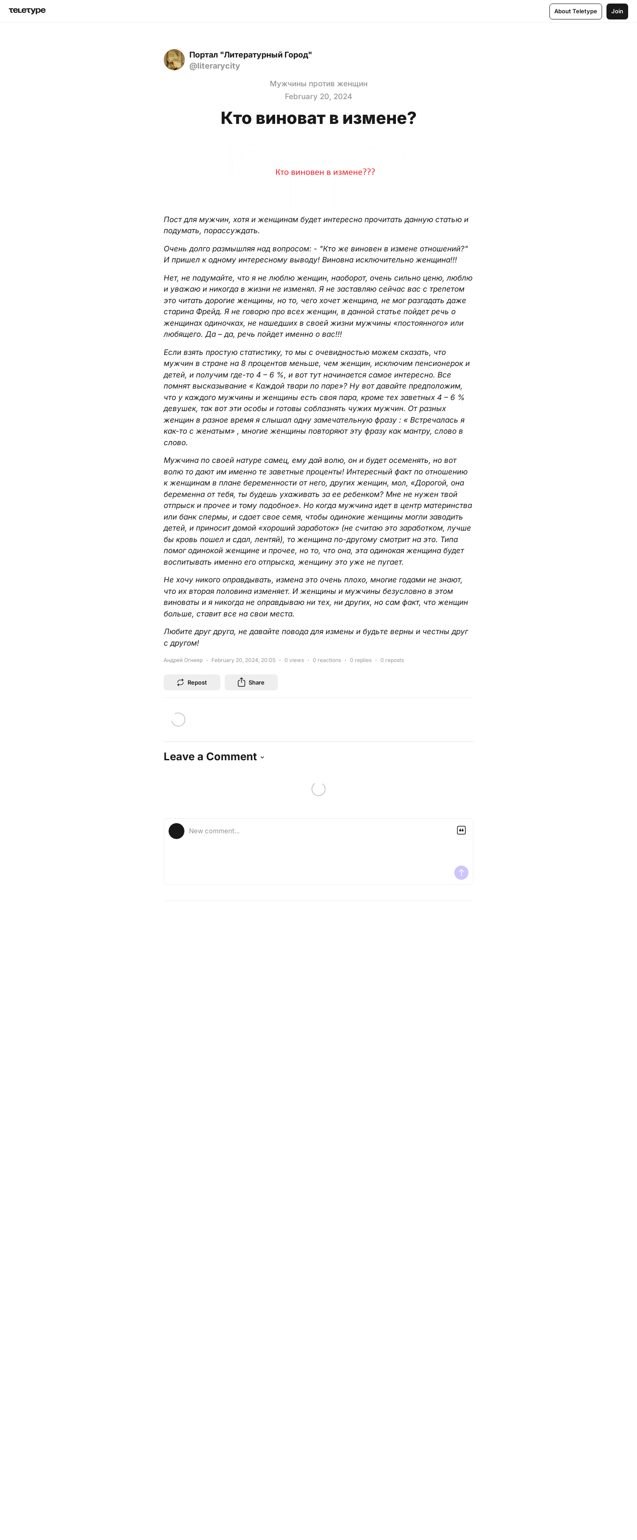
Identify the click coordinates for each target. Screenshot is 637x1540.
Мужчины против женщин (319, 83)
